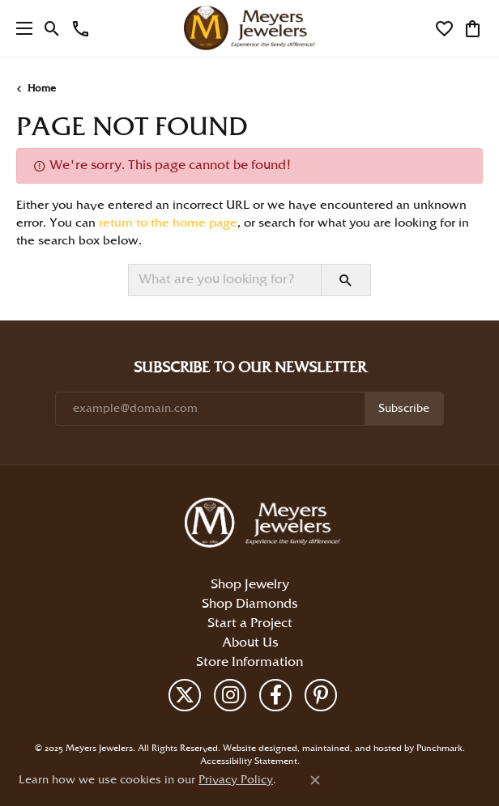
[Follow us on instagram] (230, 694)
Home (42, 88)
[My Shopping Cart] (473, 28)
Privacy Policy (235, 779)
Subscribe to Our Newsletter (250, 368)
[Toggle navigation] (20, 28)
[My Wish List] (444, 28)
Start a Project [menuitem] (249, 623)
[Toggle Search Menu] (52, 28)
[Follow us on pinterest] (321, 694)
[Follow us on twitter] (184, 694)
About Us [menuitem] (250, 642)
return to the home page (168, 223)
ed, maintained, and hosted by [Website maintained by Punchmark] (351, 748)
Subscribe (403, 408)
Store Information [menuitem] (249, 661)
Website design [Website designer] (255, 748)
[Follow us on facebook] (275, 694)
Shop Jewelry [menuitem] (250, 584)
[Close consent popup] (315, 780)
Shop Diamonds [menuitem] (249, 603)
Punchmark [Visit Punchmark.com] (439, 748)
